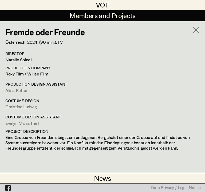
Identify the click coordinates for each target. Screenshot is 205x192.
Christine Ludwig (21, 106)
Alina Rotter (16, 90)
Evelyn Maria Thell (22, 123)
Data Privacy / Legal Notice (176, 188)
